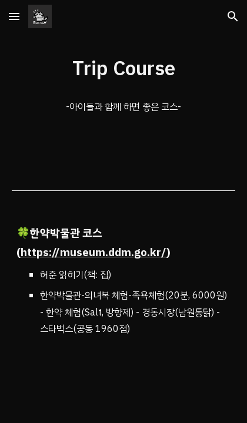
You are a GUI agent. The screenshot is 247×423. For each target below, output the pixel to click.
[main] (123, 68)
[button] (14, 16)
